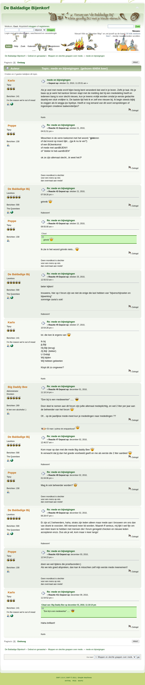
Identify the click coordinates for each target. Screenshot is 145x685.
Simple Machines (85, 677)
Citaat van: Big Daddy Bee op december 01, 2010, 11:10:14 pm (68, 605)
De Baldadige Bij (19, 188)
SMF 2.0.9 (60, 677)
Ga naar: (90, 657)
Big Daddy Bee (18, 386)
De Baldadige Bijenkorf (26, 8)
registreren (44, 26)
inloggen (32, 26)
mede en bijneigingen (58, 80)
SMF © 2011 (71, 677)
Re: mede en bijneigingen (61, 125)
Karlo (11, 80)
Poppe (12, 125)
